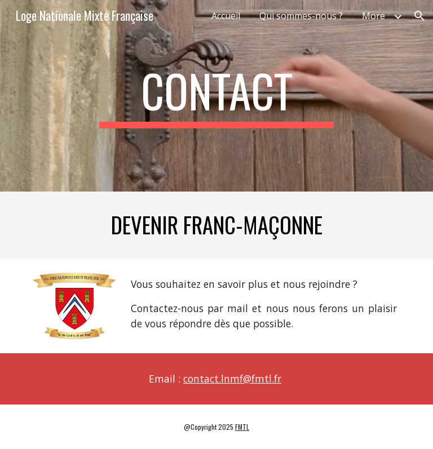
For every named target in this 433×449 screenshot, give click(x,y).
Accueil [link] (225, 16)
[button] (419, 15)
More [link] (373, 16)
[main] (216, 96)
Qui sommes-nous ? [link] (301, 16)
